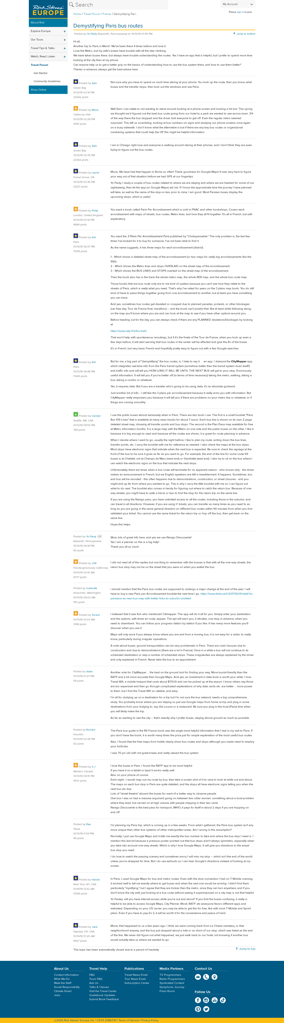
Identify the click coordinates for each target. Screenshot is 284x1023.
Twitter (206, 1009)
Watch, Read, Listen (43, 56)
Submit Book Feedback (104, 999)
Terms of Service (128, 1020)
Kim (94, 237)
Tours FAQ (95, 979)
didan (89, 671)
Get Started (40, 73)
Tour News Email (135, 979)
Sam (94, 83)
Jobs (57, 995)
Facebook (198, 1000)
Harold (96, 879)
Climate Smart (62, 991)
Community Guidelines (47, 81)
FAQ (91, 975)
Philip (95, 210)
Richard (90, 730)
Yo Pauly (92, 34)
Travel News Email (136, 975)
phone (206, 977)
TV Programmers (170, 975)
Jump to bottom (246, 34)
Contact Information (66, 975)
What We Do (62, 979)
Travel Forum (92, 14)
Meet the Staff (62, 983)
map (214, 977)
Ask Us (93, 983)
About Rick (38, 22)
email (198, 977)
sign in (240, 12)
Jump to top (247, 949)
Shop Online (38, 90)
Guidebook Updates (102, 995)
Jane (95, 927)
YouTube (214, 1000)
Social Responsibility (67, 987)
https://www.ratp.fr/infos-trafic (129, 331)
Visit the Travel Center (103, 991)
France (107, 14)
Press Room (167, 991)
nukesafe (91, 588)
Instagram (206, 1000)
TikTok (223, 1000)
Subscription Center (136, 983)
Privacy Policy (149, 1020)
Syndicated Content (172, 983)
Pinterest (198, 1009)
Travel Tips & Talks (43, 48)
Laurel (95, 172)
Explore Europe (41, 31)
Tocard (96, 615)
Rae (88, 824)
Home (77, 14)
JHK (94, 563)
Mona (95, 110)
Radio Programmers (172, 979)
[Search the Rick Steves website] (118, 5)
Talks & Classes (99, 987)
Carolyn (96, 416)
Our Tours (37, 39)
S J (93, 767)
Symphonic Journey (172, 987)
